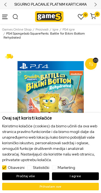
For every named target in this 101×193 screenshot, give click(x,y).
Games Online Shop (17, 29)
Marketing (66, 167)
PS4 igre (68, 29)
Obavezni (16, 167)
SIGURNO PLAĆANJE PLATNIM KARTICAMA (50, 4)
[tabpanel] (50, 102)
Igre (55, 29)
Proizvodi (42, 29)
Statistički (41, 167)
